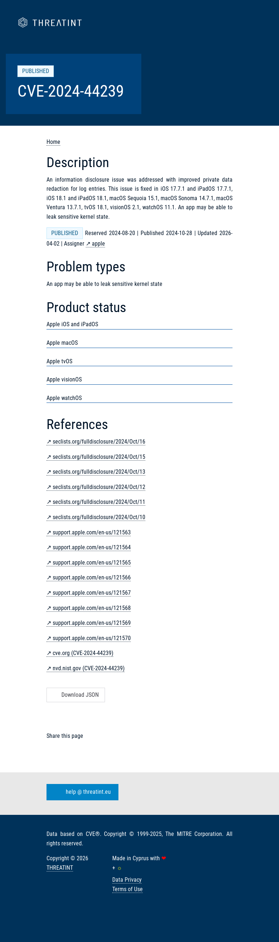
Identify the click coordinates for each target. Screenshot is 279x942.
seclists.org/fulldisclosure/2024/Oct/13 (99, 471)
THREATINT (59, 867)
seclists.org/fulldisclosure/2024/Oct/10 (99, 517)
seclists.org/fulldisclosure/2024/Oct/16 (99, 441)
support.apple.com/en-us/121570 (92, 638)
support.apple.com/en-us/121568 (92, 608)
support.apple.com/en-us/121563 (92, 532)
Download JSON (75, 694)
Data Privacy (127, 879)
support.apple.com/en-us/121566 (92, 577)
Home (53, 141)
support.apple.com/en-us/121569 (92, 622)
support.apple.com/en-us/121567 (92, 592)
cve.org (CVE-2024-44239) (83, 653)
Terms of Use (127, 889)
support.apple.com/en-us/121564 (92, 547)
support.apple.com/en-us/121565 (92, 562)
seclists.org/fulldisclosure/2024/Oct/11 (99, 501)
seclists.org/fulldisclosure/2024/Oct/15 (99, 456)
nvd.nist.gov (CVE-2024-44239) (89, 668)
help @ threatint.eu (81, 792)
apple (98, 243)
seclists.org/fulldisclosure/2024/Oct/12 (99, 487)
